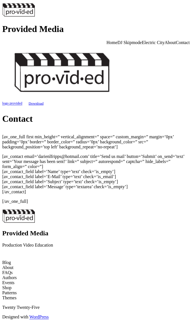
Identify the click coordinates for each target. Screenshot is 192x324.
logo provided (12, 103)
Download (36, 103)
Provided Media (33, 29)
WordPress (39, 316)
